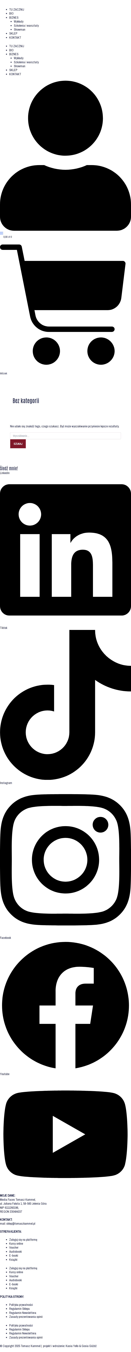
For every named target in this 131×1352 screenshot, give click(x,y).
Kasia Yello (72, 1346)
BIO (11, 13)
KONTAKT (15, 37)
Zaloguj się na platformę (23, 1239)
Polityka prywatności (21, 1305)
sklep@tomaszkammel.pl (20, 1223)
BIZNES (13, 17)
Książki (13, 1259)
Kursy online (16, 1243)
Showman (19, 29)
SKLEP (13, 33)
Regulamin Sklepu (19, 1309)
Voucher (13, 1247)
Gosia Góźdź (89, 1346)
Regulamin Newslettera (22, 1313)
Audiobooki (15, 1251)
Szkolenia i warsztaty (26, 25)
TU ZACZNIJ (16, 9)
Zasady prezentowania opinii (26, 1317)
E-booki (13, 1255)
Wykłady (18, 21)
